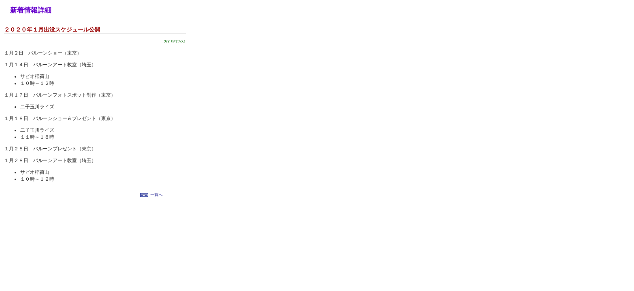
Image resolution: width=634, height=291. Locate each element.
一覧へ (156, 194)
